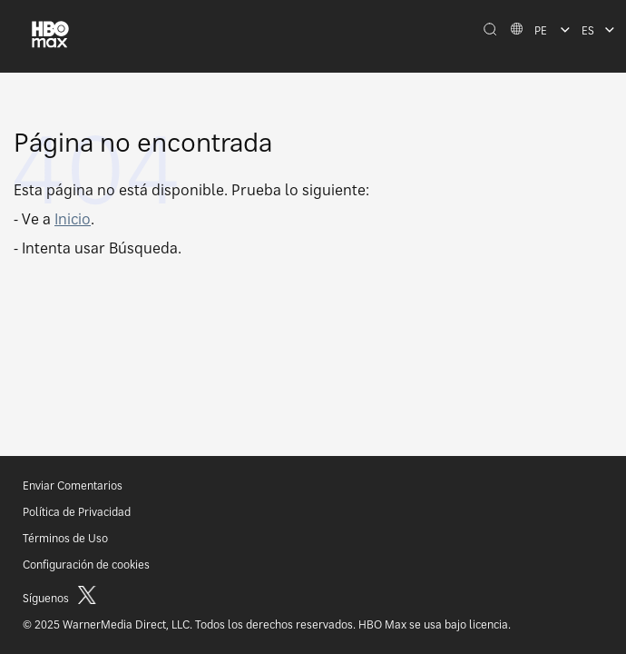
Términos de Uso (65, 538)
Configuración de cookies (86, 564)
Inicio (72, 219)
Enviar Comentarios (72, 485)
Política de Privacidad (77, 512)
